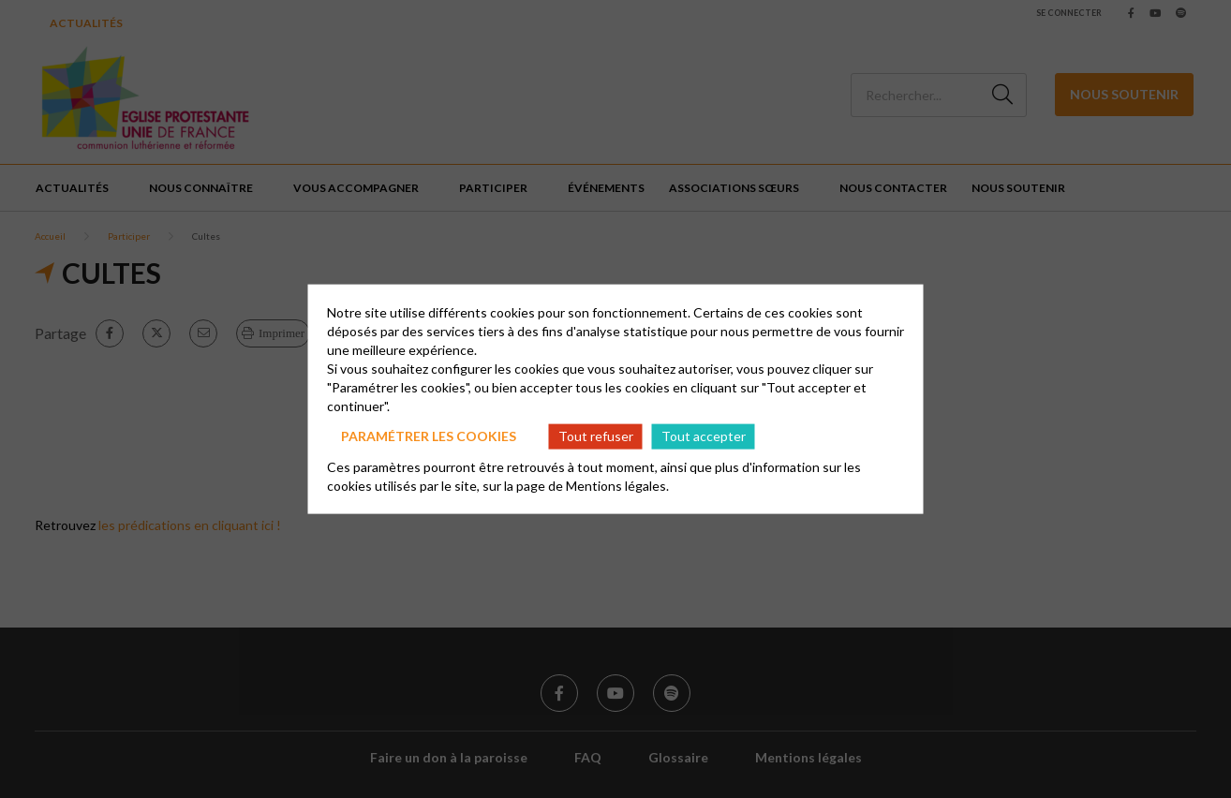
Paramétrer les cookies (428, 436)
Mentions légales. (617, 485)
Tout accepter (703, 436)
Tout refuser (595, 436)
